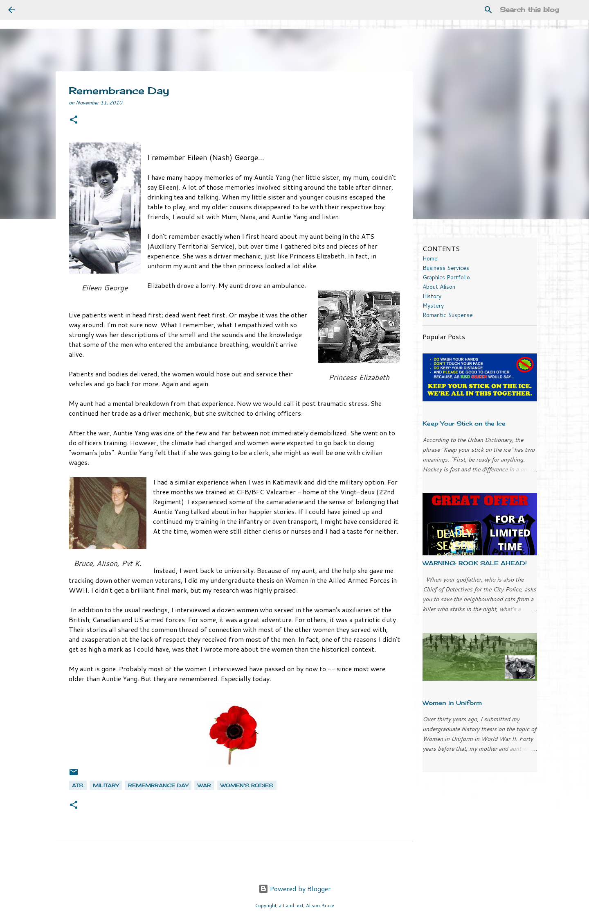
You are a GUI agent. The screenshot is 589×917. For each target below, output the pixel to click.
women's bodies (246, 785)
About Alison (439, 287)
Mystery (433, 305)
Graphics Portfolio (446, 277)
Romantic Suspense (448, 315)
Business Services (446, 268)
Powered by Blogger (295, 888)
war (204, 785)
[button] (74, 120)
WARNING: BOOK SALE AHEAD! (475, 562)
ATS (77, 785)
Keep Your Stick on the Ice (464, 423)
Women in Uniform (452, 702)
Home (430, 258)
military (106, 785)
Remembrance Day (158, 785)
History (432, 296)
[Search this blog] (539, 10)
